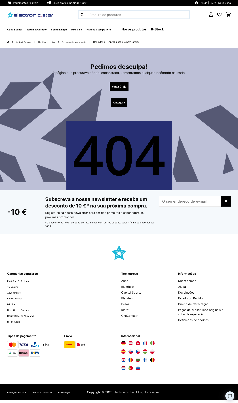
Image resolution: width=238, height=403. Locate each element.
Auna (124, 284)
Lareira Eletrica (17, 301)
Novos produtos (164, 29)
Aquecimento (16, 295)
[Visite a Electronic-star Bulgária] (138, 363)
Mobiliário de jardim (54, 41)
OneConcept (129, 318)
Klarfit (125, 313)
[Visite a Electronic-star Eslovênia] (138, 371)
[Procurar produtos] (134, 14)
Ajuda (182, 289)
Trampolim (14, 289)
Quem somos (187, 284)
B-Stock (188, 29)
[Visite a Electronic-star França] (145, 346)
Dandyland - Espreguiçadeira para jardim (133, 41)
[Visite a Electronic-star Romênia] (131, 363)
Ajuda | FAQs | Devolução (216, 2)
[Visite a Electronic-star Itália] (152, 346)
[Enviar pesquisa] (82, 15)
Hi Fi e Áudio (16, 324)
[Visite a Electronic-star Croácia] (123, 363)
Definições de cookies (193, 323)
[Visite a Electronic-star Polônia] (152, 354)
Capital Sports (131, 295)
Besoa (125, 307)
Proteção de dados (20, 395)
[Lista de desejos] (219, 14)
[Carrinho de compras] (228, 14)
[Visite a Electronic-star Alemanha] (123, 346)
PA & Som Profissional (22, 284)
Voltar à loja (119, 87)
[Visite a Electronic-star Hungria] (145, 354)
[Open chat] (229, 395)
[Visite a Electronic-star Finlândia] (145, 363)
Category (119, 105)
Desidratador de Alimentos (25, 318)
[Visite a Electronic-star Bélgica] (152, 363)
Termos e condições (53, 395)
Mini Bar (12, 307)
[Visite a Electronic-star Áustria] (131, 346)
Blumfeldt (127, 289)
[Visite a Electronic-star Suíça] (138, 346)
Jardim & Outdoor (26, 41)
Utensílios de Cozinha (22, 313)
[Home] (11, 41)
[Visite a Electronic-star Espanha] (123, 354)
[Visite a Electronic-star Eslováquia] (131, 354)
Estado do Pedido (190, 301)
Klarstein (127, 301)
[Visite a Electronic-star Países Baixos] (123, 371)
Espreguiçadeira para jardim (88, 41)
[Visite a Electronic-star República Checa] (138, 354)
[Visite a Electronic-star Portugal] (131, 371)
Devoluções (186, 295)
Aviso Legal (81, 395)
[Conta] (211, 14)
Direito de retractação (193, 307)
